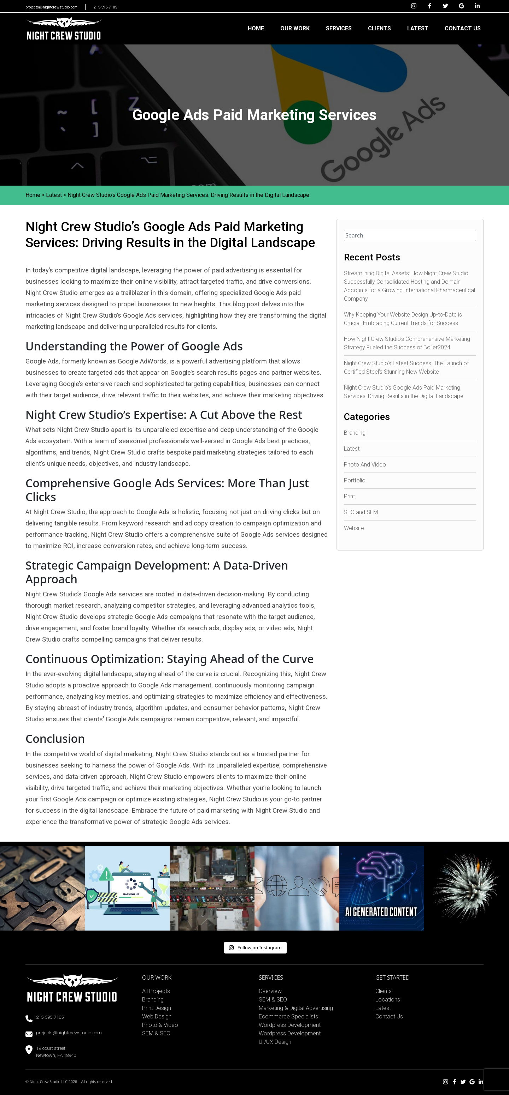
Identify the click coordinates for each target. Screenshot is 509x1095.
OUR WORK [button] (295, 28)
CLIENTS (379, 28)
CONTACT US (463, 28)
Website (354, 528)
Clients (383, 991)
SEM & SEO (156, 1033)
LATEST (417, 28)
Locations (387, 999)
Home (32, 195)
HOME (256, 28)
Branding (354, 432)
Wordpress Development (290, 1025)
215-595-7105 (105, 7)
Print (349, 496)
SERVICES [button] (339, 28)
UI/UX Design (275, 1042)
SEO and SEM (361, 512)
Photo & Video (160, 1025)
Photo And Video (365, 464)
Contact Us (389, 1016)
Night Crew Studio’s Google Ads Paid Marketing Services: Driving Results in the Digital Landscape (188, 195)
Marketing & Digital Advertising (296, 1008)
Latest (54, 195)
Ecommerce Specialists (288, 1016)
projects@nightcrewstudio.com (51, 7)
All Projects (156, 991)
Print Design (156, 1008)
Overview (270, 991)
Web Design (156, 1016)
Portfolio (354, 480)
